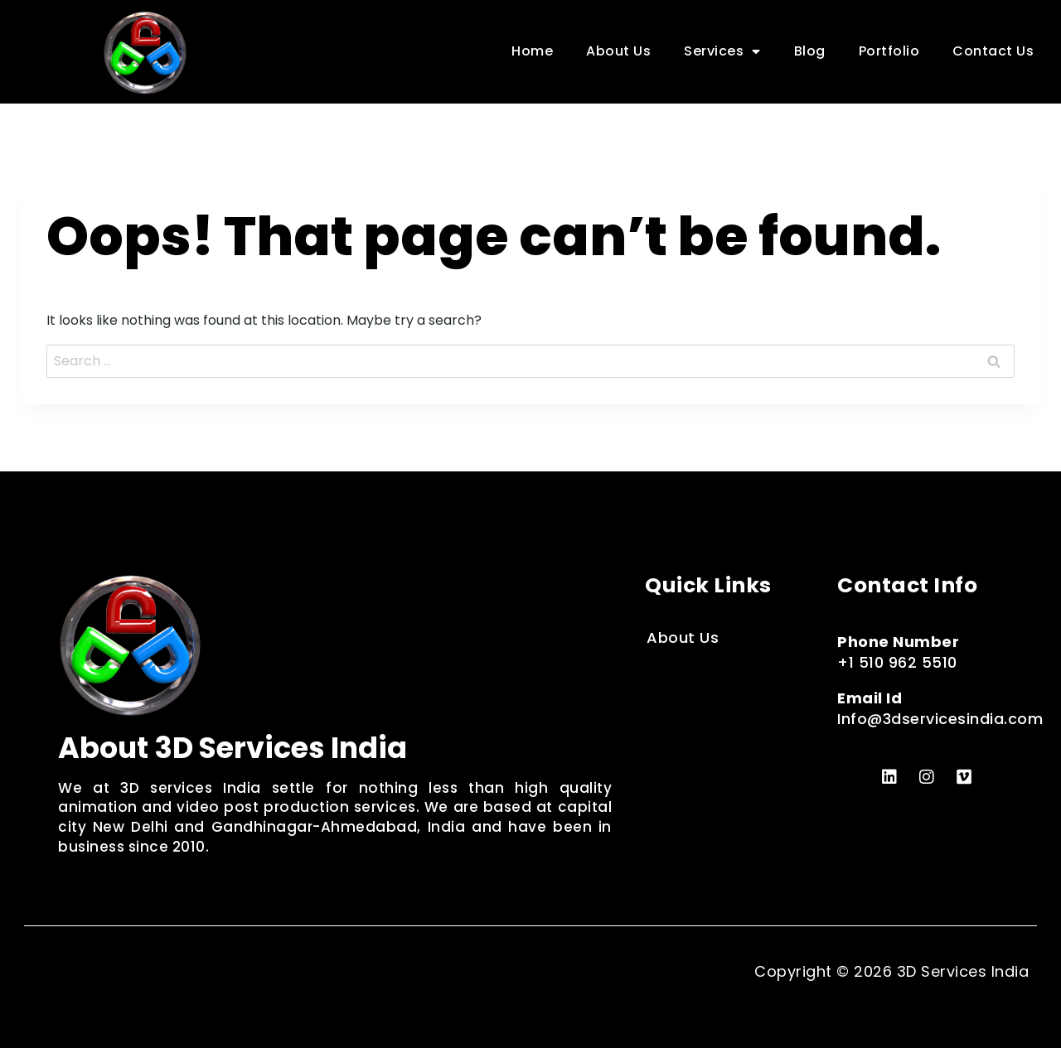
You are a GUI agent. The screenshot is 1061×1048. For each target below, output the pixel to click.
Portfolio (889, 50)
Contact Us (993, 50)
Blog (810, 50)
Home (532, 50)
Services (722, 51)
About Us (618, 50)
